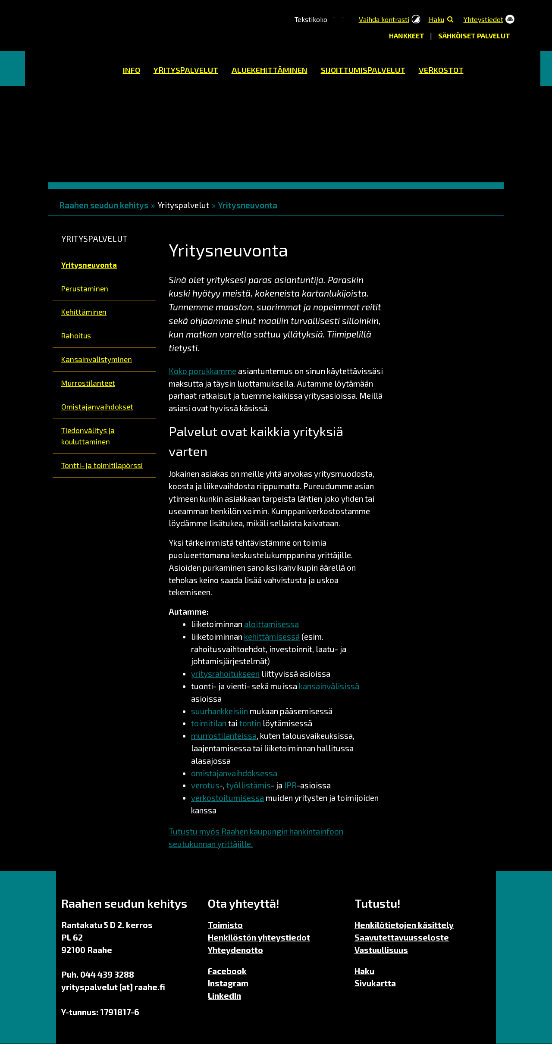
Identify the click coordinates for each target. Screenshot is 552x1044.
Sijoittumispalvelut (363, 70)
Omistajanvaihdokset (97, 406)
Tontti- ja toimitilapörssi (102, 465)
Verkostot (441, 70)
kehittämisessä (272, 636)
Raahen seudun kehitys (103, 205)
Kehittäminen (84, 311)
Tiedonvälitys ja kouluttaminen (88, 436)
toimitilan (208, 723)
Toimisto (225, 925)
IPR (290, 785)
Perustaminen (84, 288)
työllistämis (248, 785)
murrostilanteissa (224, 736)
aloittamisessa (271, 624)
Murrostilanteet (88, 382)
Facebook (227, 971)
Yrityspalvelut (186, 70)
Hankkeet (407, 35)
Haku (436, 19)
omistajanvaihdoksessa (234, 773)
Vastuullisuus (381, 950)
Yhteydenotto (235, 950)
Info (131, 70)
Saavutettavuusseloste (401, 937)
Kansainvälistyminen (96, 359)
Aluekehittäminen (269, 70)
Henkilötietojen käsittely (404, 925)
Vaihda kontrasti (384, 19)
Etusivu (78, 68)
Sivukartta (375, 983)
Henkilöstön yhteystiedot (259, 937)
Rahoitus (76, 335)
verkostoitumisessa (227, 798)
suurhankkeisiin (219, 711)
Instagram (228, 983)
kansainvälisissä (329, 686)
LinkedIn (224, 995)
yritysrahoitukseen (225, 673)
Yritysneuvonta (247, 205)
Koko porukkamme (202, 371)
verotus (205, 785)
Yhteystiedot (483, 19)
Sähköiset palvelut (474, 35)
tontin (250, 723)
